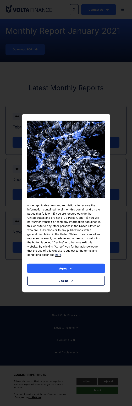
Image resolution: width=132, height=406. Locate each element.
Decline (65, 281)
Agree (66, 268)
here (58, 254)
